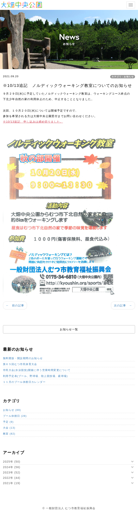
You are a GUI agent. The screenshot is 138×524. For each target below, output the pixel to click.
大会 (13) (9, 427)
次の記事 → (123, 305)
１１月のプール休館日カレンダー (24, 381)
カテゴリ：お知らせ (123, 76)
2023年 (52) (11, 472)
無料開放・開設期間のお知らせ (23, 358)
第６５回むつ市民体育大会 (20, 364)
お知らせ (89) (12, 409)
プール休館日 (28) (15, 415)
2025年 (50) (11, 461)
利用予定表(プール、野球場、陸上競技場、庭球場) (35, 376)
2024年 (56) (11, 467)
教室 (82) (9, 433)
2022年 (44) (11, 477)
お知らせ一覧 (69, 329)
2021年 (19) (11, 483)
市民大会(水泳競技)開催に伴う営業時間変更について (37, 370)
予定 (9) (8, 421)
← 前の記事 (15, 305)
